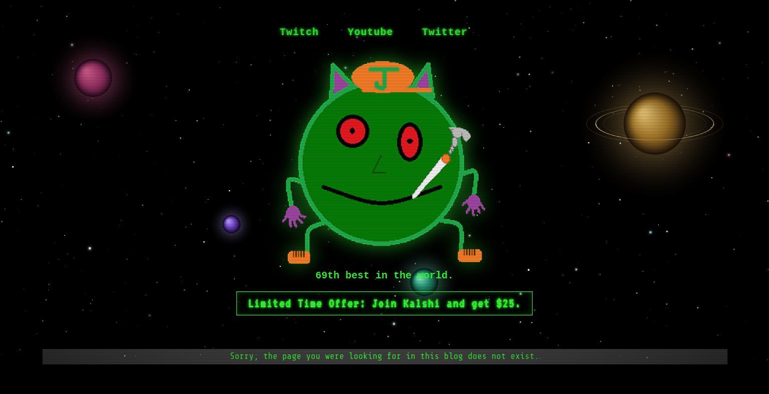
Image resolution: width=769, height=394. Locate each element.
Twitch (299, 32)
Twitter (445, 32)
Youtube (370, 32)
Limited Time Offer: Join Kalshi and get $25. (384, 303)
